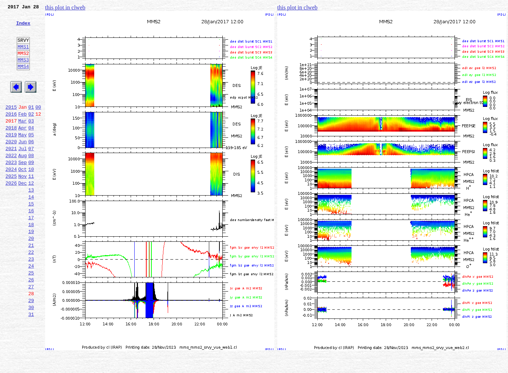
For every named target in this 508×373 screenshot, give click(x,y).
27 (31, 332)
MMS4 (23, 78)
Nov (22, 204)
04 (31, 148)
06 (31, 164)
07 (31, 172)
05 (31, 156)
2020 (11, 164)
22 (31, 292)
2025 (11, 204)
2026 (11, 212)
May (22, 156)
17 (31, 252)
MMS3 (23, 70)
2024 (11, 196)
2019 (11, 156)
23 (31, 300)
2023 (11, 188)
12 (31, 212)
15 (31, 236)
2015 (11, 124)
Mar (22, 140)
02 (31, 132)
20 (31, 276)
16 (31, 244)
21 (31, 284)
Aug (22, 180)
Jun (22, 164)
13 (31, 220)
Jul (22, 172)
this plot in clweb (65, 7)
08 (31, 180)
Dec (22, 212)
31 (31, 364)
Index (23, 27)
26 (31, 324)
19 (31, 268)
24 (31, 308)
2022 (11, 180)
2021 (11, 172)
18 (31, 260)
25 (31, 316)
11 (31, 204)
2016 (11, 132)
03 (31, 140)
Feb (22, 132)
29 (31, 348)
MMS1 (23, 55)
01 (31, 124)
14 (31, 228)
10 (31, 196)
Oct (22, 196)
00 (38, 124)
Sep (22, 188)
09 (31, 188)
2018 (11, 148)
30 (31, 356)
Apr (22, 148)
